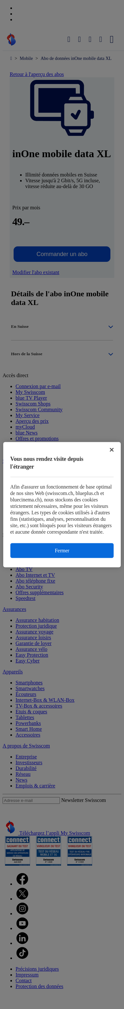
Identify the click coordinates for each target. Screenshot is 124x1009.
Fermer (62, 550)
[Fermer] (112, 450)
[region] (62, 504)
